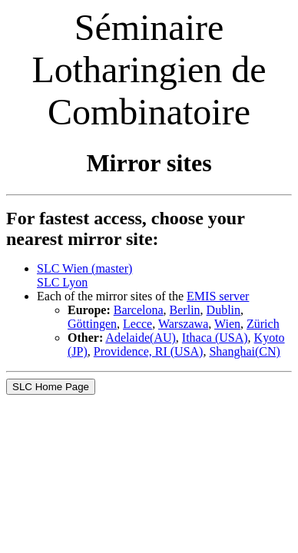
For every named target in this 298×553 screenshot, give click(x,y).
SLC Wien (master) (84, 268)
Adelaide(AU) (140, 337)
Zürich (263, 323)
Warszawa (183, 323)
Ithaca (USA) (215, 337)
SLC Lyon (62, 282)
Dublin (223, 309)
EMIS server (218, 296)
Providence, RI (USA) (149, 351)
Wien (227, 323)
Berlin (185, 309)
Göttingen (92, 323)
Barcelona (139, 309)
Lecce (137, 323)
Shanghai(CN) (244, 351)
